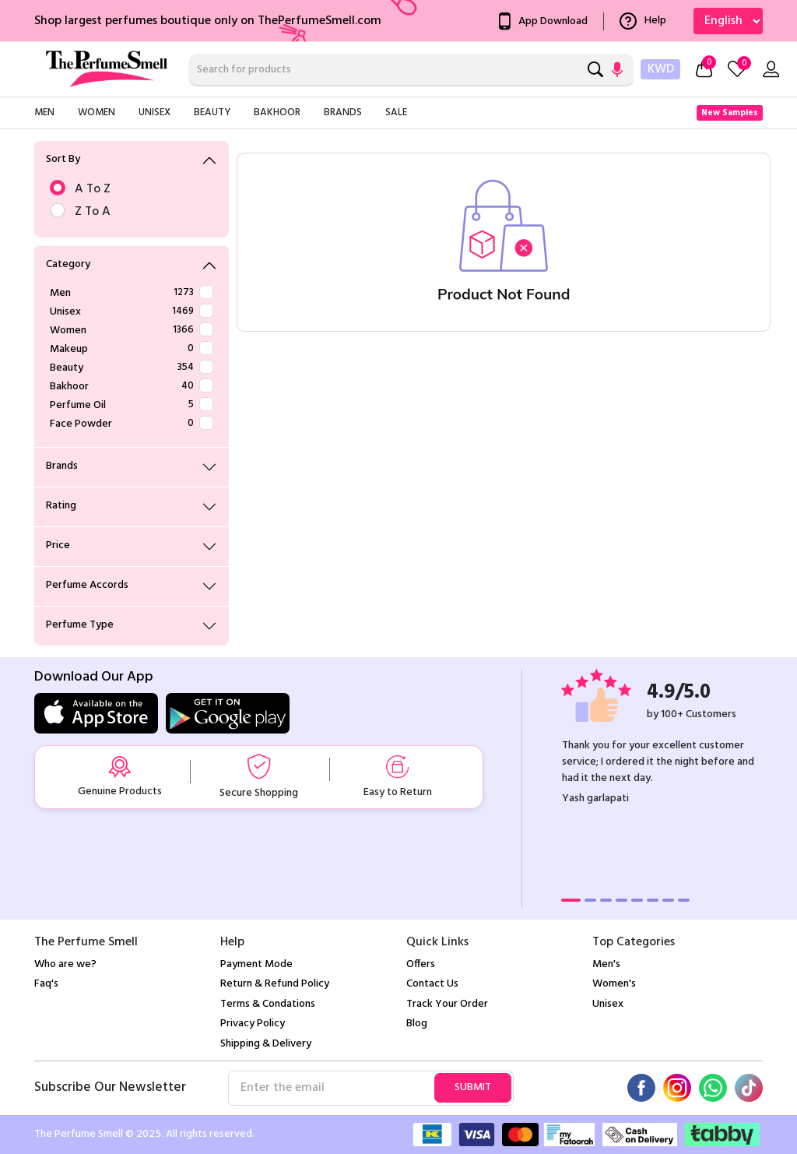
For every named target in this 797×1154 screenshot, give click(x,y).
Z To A (131, 211)
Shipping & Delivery (265, 1044)
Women (96, 112)
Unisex (154, 112)
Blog (416, 1024)
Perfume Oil (131, 405)
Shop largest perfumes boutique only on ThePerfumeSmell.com (207, 21)
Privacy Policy (252, 1024)
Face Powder (131, 424)
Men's (606, 964)
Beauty (212, 112)
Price (58, 545)
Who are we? (65, 964)
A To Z (131, 189)
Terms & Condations (267, 1004)
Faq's (46, 984)
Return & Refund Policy (274, 984)
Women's (614, 984)
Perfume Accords (87, 585)
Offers (420, 964)
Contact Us (432, 984)
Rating (61, 506)
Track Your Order (447, 1004)
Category (68, 264)
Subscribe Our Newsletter (110, 1088)
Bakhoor (277, 112)
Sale (396, 112)
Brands (343, 112)
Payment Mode (256, 964)
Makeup (131, 349)
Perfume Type (80, 625)
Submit (473, 1087)
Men (44, 112)
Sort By (63, 159)
